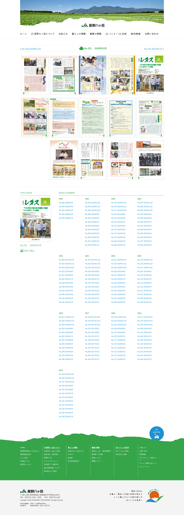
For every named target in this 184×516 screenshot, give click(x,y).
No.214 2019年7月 (144, 279)
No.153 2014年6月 (66, 397)
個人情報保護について (52, 468)
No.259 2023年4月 (144, 233)
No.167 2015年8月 (144, 332)
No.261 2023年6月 (144, 226)
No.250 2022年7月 (66, 279)
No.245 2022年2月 (66, 298)
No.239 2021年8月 (92, 275)
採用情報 (142, 454)
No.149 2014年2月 (66, 413)
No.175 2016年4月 (118, 348)
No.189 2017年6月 (92, 340)
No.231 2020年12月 (118, 260)
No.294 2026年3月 (66, 210)
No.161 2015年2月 (144, 355)
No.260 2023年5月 (144, 230)
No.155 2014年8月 (66, 390)
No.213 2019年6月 (144, 283)
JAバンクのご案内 (122, 451)
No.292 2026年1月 (66, 218)
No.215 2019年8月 (144, 275)
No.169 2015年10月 (145, 325)
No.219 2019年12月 (145, 260)
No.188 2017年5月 (92, 344)
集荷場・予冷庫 (97, 454)
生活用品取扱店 (73, 461)
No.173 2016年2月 (118, 355)
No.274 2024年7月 (118, 222)
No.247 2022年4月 (66, 291)
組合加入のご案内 (50, 471)
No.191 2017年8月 (92, 332)
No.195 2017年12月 (92, 317)
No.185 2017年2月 (92, 355)
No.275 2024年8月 (118, 218)
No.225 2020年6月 (118, 283)
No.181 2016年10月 (118, 325)
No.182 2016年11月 (118, 321)
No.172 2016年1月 (118, 359)
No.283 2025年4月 (92, 233)
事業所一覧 (48, 458)
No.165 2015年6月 (144, 340)
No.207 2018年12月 (66, 317)
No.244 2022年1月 (66, 302)
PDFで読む (27, 251)
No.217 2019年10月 (145, 268)
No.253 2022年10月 (66, 268)
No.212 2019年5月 (144, 287)
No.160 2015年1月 (144, 359)
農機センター (96, 461)
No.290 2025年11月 (92, 207)
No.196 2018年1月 (66, 359)
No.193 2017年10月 (92, 325)
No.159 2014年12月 (66, 374)
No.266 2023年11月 (145, 207)
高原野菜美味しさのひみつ (29, 451)
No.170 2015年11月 (145, 321)
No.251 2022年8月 (66, 275)
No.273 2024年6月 (118, 226)
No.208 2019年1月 (144, 302)
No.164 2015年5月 (144, 344)
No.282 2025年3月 (92, 237)
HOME (22, 447)
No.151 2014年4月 (66, 405)
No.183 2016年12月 (118, 317)
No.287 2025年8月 (92, 218)
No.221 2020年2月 (118, 298)
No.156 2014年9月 (66, 386)
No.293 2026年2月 (66, 214)
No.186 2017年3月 (92, 352)
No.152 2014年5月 (66, 401)
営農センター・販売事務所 (101, 451)
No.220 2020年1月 (118, 302)
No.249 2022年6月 (66, 283)
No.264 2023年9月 (144, 214)
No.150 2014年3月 (66, 409)
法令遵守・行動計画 (51, 464)
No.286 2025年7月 (92, 222)
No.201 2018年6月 (66, 340)
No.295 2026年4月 (66, 207)
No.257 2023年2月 (144, 241)
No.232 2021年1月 (92, 302)
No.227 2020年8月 (118, 275)
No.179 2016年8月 (118, 332)
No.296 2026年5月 (66, 203)
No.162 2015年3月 (144, 352)
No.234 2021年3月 (92, 294)
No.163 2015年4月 (144, 348)
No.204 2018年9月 (66, 329)
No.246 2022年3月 (66, 294)
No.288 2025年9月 (92, 214)
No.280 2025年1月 (92, 245)
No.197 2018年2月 (66, 355)
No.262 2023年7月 (144, 222)
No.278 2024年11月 (118, 207)
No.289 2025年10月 (92, 210)
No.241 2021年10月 (92, 268)
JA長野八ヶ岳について (52, 447)
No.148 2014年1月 (66, 417)
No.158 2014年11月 (66, 378)
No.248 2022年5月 (66, 287)
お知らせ (142, 447)
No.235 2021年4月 (92, 291)
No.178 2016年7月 (118, 336)
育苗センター (96, 458)
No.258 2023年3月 (144, 237)
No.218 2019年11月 (145, 264)
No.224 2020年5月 (118, 287)
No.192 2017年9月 (92, 329)
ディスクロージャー (51, 461)
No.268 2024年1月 (118, 245)
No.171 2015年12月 (145, 317)
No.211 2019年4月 (144, 291)
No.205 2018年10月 (66, 325)
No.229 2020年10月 (118, 268)
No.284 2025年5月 (92, 230)
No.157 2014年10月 (66, 382)
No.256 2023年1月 (144, 245)
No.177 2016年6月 (118, 340)
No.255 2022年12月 (66, 260)
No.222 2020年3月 (118, 294)
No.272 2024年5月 (118, 230)
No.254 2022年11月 (66, 264)
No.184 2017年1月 (92, 359)
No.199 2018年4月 (66, 348)
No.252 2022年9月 (66, 271)
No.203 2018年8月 (66, 332)
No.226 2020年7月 (118, 279)
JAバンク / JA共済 (122, 447)
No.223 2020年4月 (118, 291)
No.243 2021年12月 (92, 260)
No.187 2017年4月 (92, 348)
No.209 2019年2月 (144, 298)
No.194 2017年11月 (92, 321)
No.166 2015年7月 (144, 336)
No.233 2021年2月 (92, 298)
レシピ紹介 (24, 458)
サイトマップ (144, 466)
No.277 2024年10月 (118, 210)
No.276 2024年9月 (118, 214)
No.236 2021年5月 (92, 287)
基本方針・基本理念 (51, 454)
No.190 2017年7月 (92, 336)
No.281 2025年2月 (92, 241)
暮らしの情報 (72, 447)
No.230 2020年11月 (118, 264)
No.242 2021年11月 (92, 264)
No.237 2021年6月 (92, 283)
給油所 (70, 458)
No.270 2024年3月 (118, 237)
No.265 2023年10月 (145, 210)
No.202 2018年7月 (66, 336)
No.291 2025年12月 (92, 203)
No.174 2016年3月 (118, 352)
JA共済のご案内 (121, 454)
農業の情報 (96, 447)
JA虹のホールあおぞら (76, 451)
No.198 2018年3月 (66, 352)
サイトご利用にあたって (148, 463)
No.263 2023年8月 (144, 218)
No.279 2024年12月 (118, 203)
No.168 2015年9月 (144, 329)
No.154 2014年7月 (66, 393)
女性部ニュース (25, 464)
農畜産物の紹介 (25, 454)
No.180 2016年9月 (118, 329)
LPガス (70, 454)
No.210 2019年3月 (144, 294)
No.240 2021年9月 (92, 271)
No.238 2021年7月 (92, 279)
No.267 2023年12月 (145, 203)
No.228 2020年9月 (118, 271)
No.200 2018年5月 (66, 344)
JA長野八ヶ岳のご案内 (52, 451)
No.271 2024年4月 (118, 233)
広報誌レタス (25, 461)
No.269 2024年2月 (118, 241)
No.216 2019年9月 (144, 271)
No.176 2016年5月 (118, 344)
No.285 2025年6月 (92, 226)
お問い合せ (143, 451)
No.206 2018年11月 (66, 321)
